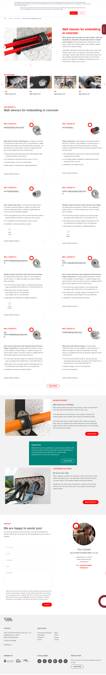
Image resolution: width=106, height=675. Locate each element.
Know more (91, 434)
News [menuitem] (56, 633)
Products (11, 18)
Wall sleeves (17, 18)
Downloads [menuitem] (41, 635)
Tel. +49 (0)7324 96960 (84, 566)
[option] (28, 44)
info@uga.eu (26, 597)
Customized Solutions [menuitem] (44, 633)
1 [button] (25, 65)
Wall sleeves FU (10, 94)
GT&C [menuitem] (56, 635)
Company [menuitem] (40, 637)
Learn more (67, 461)
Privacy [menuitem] (56, 637)
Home (5, 18)
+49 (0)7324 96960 (10, 641)
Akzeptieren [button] (73, 13)
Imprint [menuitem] (56, 640)
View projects (90, 502)
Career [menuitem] (39, 640)
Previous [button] (4, 47)
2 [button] (30, 65)
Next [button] (52, 47)
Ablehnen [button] (82, 13)
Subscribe (77, 667)
